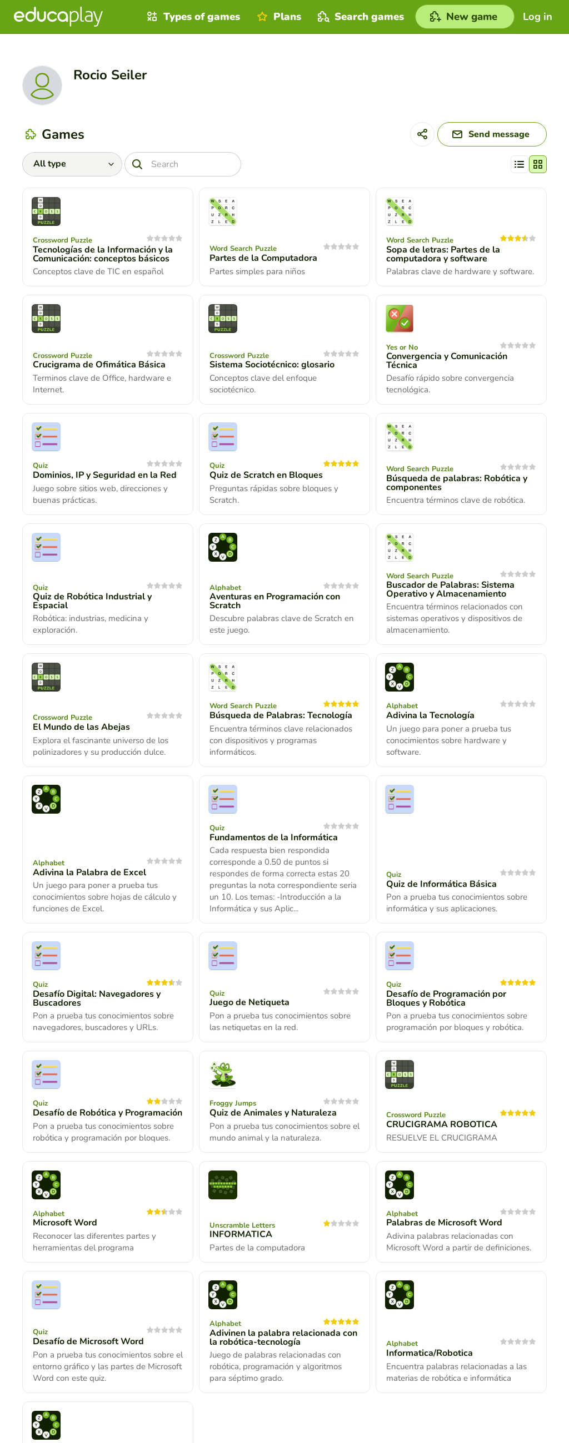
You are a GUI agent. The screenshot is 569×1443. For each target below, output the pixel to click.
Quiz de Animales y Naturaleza (273, 1112)
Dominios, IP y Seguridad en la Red (105, 475)
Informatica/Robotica (429, 1353)
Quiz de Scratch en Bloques (266, 475)
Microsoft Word (65, 1222)
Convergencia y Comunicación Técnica (446, 361)
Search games (359, 16)
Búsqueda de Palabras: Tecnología (280, 715)
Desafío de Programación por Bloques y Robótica (446, 998)
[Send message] (492, 134)
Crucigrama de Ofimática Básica (99, 364)
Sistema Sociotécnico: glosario (272, 364)
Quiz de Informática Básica (441, 884)
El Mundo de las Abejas (81, 727)
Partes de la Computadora (263, 258)
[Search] (182, 164)
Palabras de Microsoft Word (444, 1222)
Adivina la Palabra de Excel (89, 872)
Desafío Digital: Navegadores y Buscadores (97, 998)
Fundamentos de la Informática (273, 837)
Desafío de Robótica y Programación (107, 1112)
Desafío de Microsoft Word (88, 1341)
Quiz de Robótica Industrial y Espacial (92, 601)
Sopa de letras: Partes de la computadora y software (443, 254)
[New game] (465, 16)
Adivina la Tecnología (430, 715)
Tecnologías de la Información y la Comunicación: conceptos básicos (103, 254)
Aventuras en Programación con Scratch (274, 601)
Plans (277, 16)
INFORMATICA (240, 1234)
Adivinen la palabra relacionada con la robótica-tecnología (283, 1337)
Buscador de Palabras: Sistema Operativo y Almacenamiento (450, 589)
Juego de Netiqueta (249, 1002)
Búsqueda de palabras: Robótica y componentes (456, 483)
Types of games (192, 16)
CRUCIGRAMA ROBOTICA (441, 1124)
